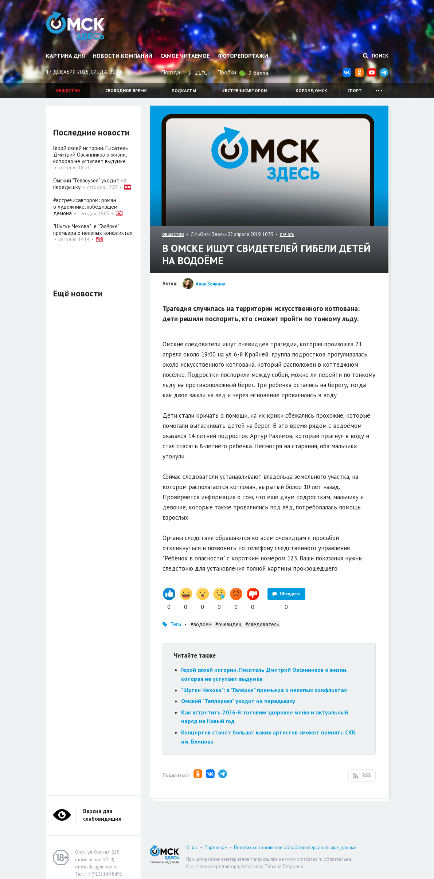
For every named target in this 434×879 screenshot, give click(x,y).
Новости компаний (122, 55)
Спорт (354, 90)
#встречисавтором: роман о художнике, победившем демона (85, 207)
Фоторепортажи (243, 55)
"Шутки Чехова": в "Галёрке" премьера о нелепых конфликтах (264, 690)
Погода (170, 72)
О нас (192, 847)
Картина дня (65, 55)
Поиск (375, 55)
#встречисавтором (244, 90)
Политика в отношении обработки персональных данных (295, 847)
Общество (68, 90)
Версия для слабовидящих (102, 815)
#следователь (262, 624)
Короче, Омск (311, 90)
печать (287, 234)
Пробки (226, 72)
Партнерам (215, 847)
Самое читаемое (185, 55)
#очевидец (228, 624)
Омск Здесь (76, 26)
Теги (175, 624)
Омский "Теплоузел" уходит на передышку (238, 701)
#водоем (201, 624)
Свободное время (125, 90)
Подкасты (184, 90)
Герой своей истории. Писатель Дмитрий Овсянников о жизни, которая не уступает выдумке (90, 155)
